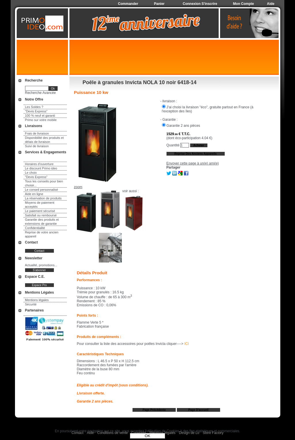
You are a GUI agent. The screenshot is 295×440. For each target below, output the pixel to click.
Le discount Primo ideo (41, 168)
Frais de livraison (37, 133)
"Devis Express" (36, 111)
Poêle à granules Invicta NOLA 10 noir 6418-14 (140, 82)
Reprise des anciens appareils (195, 153)
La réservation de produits (43, 198)
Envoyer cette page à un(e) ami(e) (193, 163)
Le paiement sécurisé (40, 211)
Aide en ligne (34, 194)
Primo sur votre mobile (41, 120)
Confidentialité (35, 228)
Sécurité (31, 304)
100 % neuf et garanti (40, 115)
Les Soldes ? (34, 107)
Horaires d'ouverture (39, 164)
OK (147, 436)
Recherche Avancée (40, 93)
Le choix (31, 172)
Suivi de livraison (37, 146)
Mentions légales (37, 300)
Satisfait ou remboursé (41, 215)
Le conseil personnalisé (41, 189)
